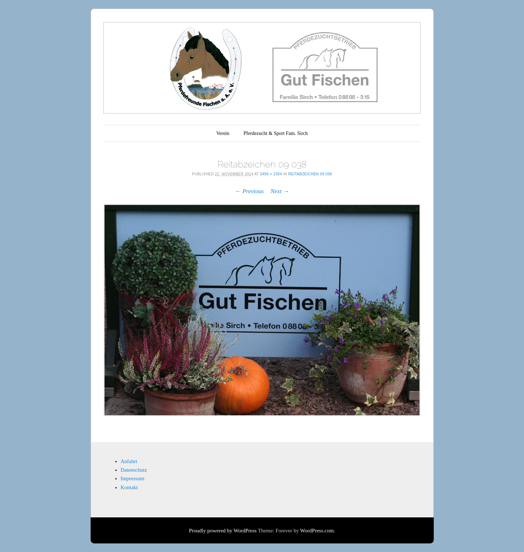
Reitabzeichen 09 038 (310, 174)
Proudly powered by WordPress (223, 530)
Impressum (132, 478)
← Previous (249, 191)
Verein (222, 133)
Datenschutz (134, 470)
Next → (279, 191)
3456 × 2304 (271, 174)
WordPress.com (317, 530)
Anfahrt (129, 461)
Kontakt (129, 487)
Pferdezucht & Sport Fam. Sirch (276, 133)
